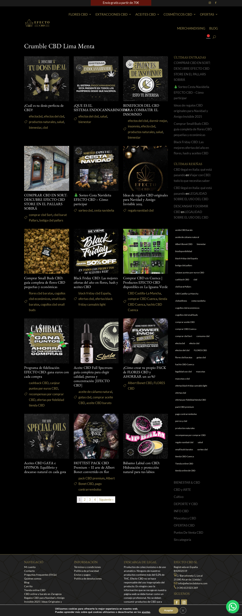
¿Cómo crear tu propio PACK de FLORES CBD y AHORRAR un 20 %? (144, 372)
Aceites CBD (145, 14)
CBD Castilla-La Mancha (144, 293)
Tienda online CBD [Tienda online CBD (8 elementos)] (184, 463)
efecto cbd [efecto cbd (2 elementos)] (194, 343)
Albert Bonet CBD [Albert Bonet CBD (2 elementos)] (183, 244)
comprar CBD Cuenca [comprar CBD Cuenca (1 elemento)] (185, 329)
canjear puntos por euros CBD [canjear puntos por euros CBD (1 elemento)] (189, 272)
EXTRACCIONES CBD (111, 14)
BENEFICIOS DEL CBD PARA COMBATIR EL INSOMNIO (141, 110)
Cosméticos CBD (178, 14)
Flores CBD (78, 14)
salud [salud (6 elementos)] (200, 442)
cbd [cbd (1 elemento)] (195, 279)
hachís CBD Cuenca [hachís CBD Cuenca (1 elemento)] (184, 364)
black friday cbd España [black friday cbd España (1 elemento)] (186, 258)
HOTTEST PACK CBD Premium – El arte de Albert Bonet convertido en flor (94, 468)
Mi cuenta (29, 567)
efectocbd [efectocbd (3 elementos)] (180, 343)
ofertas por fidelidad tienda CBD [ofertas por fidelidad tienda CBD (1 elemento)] (190, 399)
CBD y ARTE (182, 490)
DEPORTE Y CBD (186, 504)
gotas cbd (84, 397)
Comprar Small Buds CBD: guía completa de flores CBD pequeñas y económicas (44, 283)
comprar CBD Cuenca (142, 299)
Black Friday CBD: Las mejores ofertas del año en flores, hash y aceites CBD (96, 283)
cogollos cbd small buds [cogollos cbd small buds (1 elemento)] (186, 315)
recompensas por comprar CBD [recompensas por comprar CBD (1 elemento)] (190, 435)
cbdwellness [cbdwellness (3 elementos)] (181, 300)
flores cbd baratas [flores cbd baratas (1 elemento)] (183, 357)
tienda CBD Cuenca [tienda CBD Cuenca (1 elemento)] (184, 456)
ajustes (145, 612)
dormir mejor (158, 121)
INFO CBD (181, 511)
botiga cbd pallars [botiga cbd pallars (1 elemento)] (183, 265)
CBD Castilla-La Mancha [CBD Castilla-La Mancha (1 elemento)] (186, 293)
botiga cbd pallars (51, 220)
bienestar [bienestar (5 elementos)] (201, 244)
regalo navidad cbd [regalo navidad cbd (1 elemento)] (184, 442)
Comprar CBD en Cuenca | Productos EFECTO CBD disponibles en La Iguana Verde (145, 283)
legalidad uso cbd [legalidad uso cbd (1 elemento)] (183, 371)
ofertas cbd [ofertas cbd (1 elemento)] (180, 392)
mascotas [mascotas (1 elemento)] (200, 371)
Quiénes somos (32, 578)
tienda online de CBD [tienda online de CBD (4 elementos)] (185, 470)
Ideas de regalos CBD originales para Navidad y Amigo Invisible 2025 (145, 200)
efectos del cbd (54, 116)
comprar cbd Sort (40, 215)
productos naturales (42, 122)
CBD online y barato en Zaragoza (42, 593)
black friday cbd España (94, 293)
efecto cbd (148, 126)
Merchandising (191, 28)
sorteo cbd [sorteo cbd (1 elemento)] (202, 449)
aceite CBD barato (98, 403)
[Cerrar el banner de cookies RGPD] (183, 610)
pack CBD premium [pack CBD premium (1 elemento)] (184, 407)
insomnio (134, 126)
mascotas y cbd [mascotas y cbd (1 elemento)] (182, 378)
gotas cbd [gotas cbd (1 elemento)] (201, 357)
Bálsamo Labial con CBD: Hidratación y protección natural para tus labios (141, 468)
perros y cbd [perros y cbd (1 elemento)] (181, 421)
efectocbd (36, 116)
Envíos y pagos (82, 574)
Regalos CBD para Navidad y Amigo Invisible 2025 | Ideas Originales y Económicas (44, 601)
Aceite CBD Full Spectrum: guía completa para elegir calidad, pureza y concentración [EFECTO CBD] (93, 377)
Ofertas (207, 14)
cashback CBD (39, 383)
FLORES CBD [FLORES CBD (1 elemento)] (200, 350)
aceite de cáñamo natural (95, 392)
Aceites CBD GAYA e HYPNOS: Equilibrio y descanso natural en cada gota (45, 468)
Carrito (28, 586)
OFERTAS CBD (184, 525)
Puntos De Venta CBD (188, 532)
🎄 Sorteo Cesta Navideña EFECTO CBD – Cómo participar (92, 200)
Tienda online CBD (35, 590)
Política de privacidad (86, 570)
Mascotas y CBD (185, 518)
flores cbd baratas (41, 293)
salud (60, 122)
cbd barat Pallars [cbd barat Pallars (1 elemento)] (183, 286)
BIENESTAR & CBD (187, 482)
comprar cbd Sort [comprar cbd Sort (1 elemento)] (183, 336)
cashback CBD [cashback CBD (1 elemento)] (182, 279)
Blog (213, 28)
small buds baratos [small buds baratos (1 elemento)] (184, 449)
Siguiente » (106, 499)
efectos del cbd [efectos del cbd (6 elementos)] (182, 350)
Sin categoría (182, 540)
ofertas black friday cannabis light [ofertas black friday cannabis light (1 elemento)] (191, 385)
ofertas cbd (86, 299)
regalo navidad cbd (141, 210)
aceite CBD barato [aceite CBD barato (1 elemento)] (184, 230)
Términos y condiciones (87, 567)
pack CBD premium (91, 478)
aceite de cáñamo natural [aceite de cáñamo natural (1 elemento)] (187, 237)
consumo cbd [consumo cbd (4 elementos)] (202, 336)
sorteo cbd (85, 210)
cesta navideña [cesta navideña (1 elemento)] (198, 300)
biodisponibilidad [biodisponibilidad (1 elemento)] (183, 251)
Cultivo (178, 497)
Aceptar (168, 610)
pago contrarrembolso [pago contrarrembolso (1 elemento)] (186, 414)
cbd (45, 127)
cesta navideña (104, 210)
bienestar (35, 127)
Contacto (29, 570)
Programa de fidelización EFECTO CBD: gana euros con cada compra (46, 372)
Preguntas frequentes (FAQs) (40, 574)
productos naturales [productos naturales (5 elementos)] (185, 428)
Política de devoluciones (88, 578)
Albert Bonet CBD (140, 383)
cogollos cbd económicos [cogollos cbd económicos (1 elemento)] (187, 308)
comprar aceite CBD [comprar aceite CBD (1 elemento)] (185, 322)
